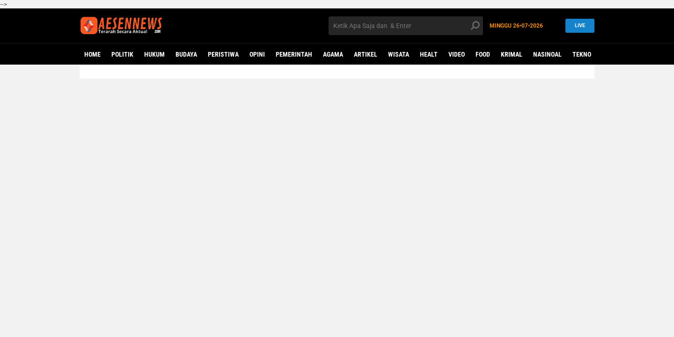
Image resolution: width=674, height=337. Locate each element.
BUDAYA (186, 54)
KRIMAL (511, 54)
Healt (429, 54)
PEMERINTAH (294, 54)
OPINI (257, 54)
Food (483, 54)
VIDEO (456, 54)
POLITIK (122, 54)
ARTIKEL (365, 54)
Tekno (581, 54)
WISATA (398, 54)
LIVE (577, 25)
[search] (406, 25)
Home (92, 54)
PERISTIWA (223, 54)
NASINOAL (547, 54)
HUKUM (154, 54)
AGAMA (333, 54)
